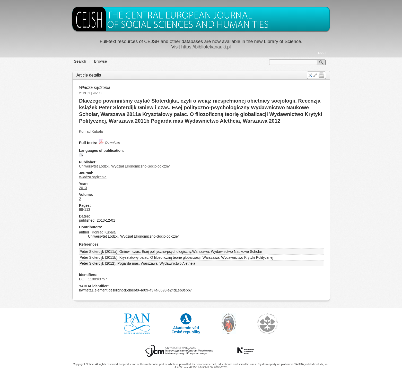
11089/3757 (97, 279)
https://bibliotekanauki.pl (206, 46)
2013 (82, 93)
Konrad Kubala (91, 131)
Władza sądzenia (94, 87)
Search (80, 61)
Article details (88, 75)
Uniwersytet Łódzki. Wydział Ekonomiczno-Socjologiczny (124, 166)
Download (112, 142)
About (322, 53)
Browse (100, 61)
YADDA (299, 364)
